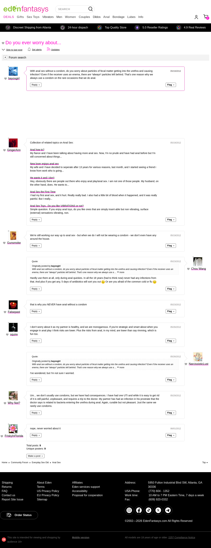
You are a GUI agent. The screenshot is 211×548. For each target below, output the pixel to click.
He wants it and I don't (42, 177)
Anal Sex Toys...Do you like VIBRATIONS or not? (57, 205)
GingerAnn (14, 150)
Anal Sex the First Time (43, 191)
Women (70, 17)
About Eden (44, 482)
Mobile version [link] (80, 537)
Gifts (20, 17)
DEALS (9, 17)
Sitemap (42, 499)
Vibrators (48, 17)
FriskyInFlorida (14, 435)
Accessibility (79, 491)
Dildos (96, 17)
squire (14, 334)
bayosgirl (14, 78)
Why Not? (14, 402)
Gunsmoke (14, 242)
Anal (106, 17)
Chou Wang (198, 268)
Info (140, 17)
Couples (84, 17)
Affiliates (77, 482)
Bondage (118, 17)
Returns (7, 486)
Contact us (8, 495)
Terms (41, 486)
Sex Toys (33, 17)
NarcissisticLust (198, 363)
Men (59, 17)
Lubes (131, 17)
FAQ (4, 491)
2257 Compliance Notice (181, 537)
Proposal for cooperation (87, 495)
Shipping (7, 482)
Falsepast (14, 311)
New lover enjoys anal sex (44, 163)
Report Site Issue (12, 499)
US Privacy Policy (48, 491)
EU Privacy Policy (48, 495)
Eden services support (86, 486)
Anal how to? (37, 149)
